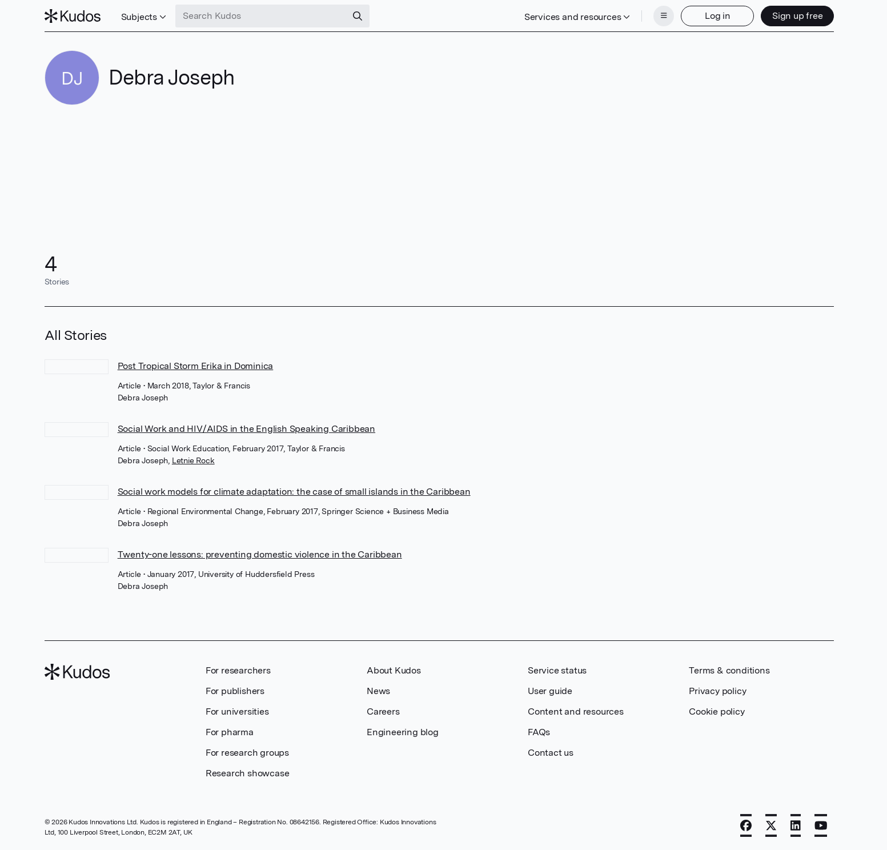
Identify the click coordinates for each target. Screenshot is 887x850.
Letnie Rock (193, 460)
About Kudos (394, 670)
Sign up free (797, 15)
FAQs (539, 732)
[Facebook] (746, 825)
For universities (237, 711)
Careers (383, 711)
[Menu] (663, 16)
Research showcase (248, 773)
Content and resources (576, 711)
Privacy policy (717, 690)
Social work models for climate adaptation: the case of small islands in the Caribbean (294, 491)
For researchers (238, 670)
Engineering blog (403, 732)
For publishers (235, 690)
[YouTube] (821, 825)
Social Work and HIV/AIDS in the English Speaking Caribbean (246, 428)
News (378, 690)
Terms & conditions (729, 670)
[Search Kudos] (261, 16)
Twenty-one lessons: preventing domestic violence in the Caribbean (260, 554)
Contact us (550, 752)
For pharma (230, 732)
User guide (550, 690)
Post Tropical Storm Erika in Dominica (196, 365)
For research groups (247, 752)
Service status (557, 670)
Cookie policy (716, 711)
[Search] (357, 16)
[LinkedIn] (795, 825)
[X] (771, 825)
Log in (718, 15)
